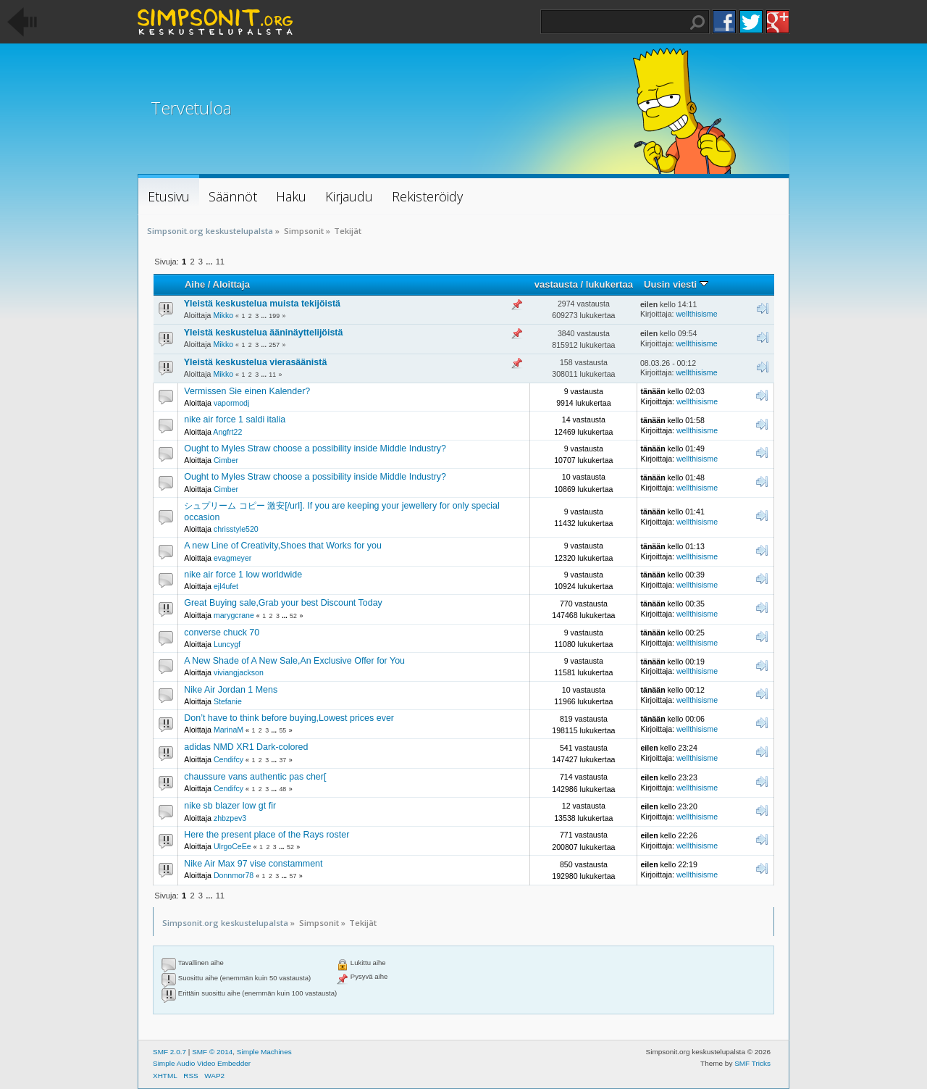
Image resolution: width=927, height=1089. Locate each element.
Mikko (223, 315)
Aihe (195, 284)
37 (282, 760)
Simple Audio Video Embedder (202, 1063)
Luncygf (227, 644)
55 (282, 730)
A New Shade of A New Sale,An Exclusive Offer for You (294, 661)
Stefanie (228, 701)
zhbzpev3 (230, 818)
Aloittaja (231, 284)
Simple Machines (264, 1052)
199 (274, 316)
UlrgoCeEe (232, 846)
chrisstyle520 (236, 529)
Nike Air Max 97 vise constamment (253, 864)
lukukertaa (609, 284)
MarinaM (228, 729)
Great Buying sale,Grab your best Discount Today (283, 603)
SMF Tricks (752, 1063)
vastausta (556, 284)
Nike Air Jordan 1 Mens (230, 690)
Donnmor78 (233, 875)
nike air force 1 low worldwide (243, 574)
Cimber (226, 460)
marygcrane (234, 615)
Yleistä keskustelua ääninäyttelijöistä (263, 332)
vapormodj (231, 403)
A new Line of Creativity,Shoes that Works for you (283, 546)
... (210, 261)
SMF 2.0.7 (169, 1052)
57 (293, 876)
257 (274, 345)
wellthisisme (696, 313)
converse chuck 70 (221, 632)
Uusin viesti (676, 284)
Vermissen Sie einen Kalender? (247, 391)
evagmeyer (232, 558)
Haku (697, 22)
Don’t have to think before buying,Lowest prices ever (289, 718)
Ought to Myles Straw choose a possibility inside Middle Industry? (315, 448)
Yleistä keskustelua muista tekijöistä (262, 304)
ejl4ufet (226, 586)
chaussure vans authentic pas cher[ (255, 777)
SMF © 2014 (212, 1052)
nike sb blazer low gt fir (230, 806)
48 (282, 789)
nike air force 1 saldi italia (234, 419)
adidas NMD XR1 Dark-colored (246, 747)
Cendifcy (228, 759)
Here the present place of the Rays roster (266, 835)
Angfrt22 (227, 431)
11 (220, 261)
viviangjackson (239, 672)
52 (293, 615)
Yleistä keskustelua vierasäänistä (255, 362)
